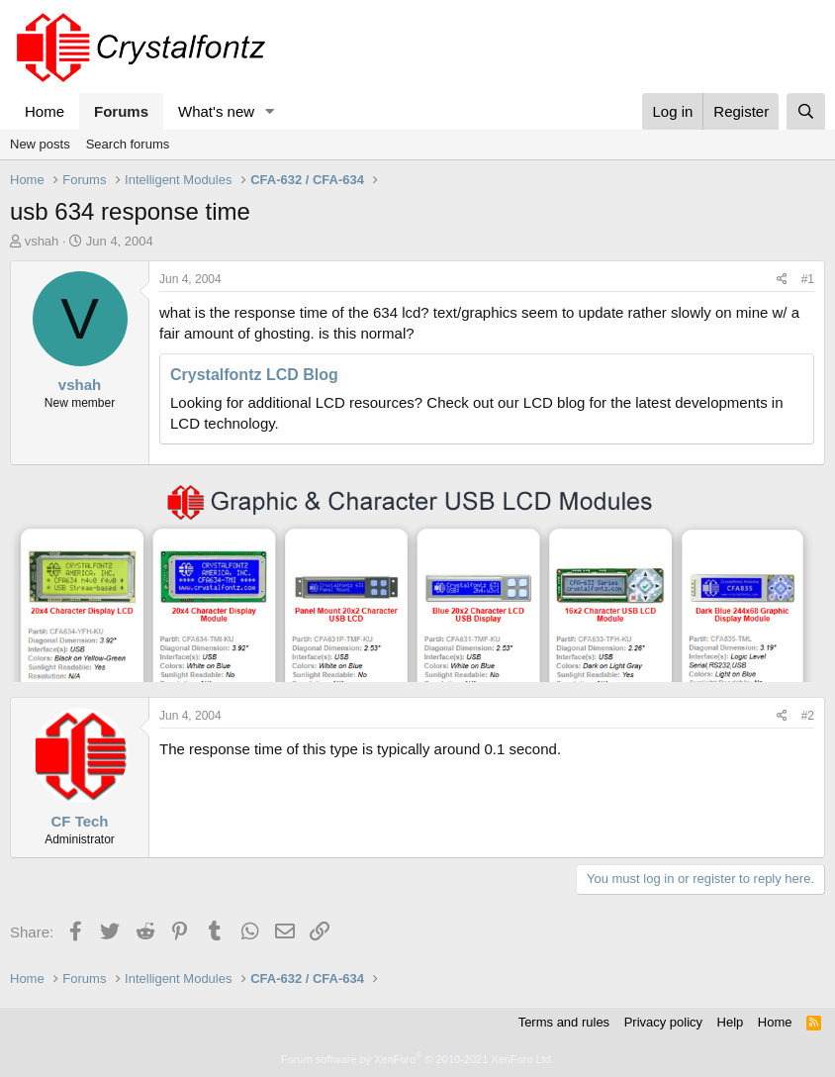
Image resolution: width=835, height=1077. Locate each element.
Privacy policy (663, 1022)
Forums (121, 111)
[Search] (806, 111)
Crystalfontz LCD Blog (254, 374)
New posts (40, 144)
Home (44, 111)
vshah (42, 241)
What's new (216, 111)
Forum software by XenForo (417, 1059)
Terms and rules (563, 1022)
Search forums (128, 144)
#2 (807, 716)
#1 (807, 279)
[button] (270, 111)
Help (730, 1022)
